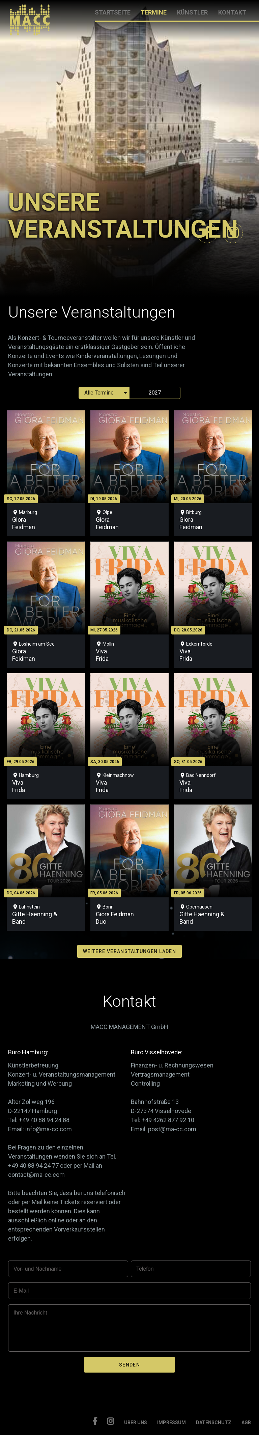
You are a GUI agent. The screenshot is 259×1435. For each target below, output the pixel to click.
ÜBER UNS (135, 1422)
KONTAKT (232, 12)
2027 (155, 392)
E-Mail (21, 1291)
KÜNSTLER (192, 12)
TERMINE (154, 12)
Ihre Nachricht (30, 1313)
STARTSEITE (113, 12)
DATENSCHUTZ (213, 1422)
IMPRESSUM (171, 1422)
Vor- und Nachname (37, 1269)
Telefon (145, 1269)
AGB (246, 1422)
